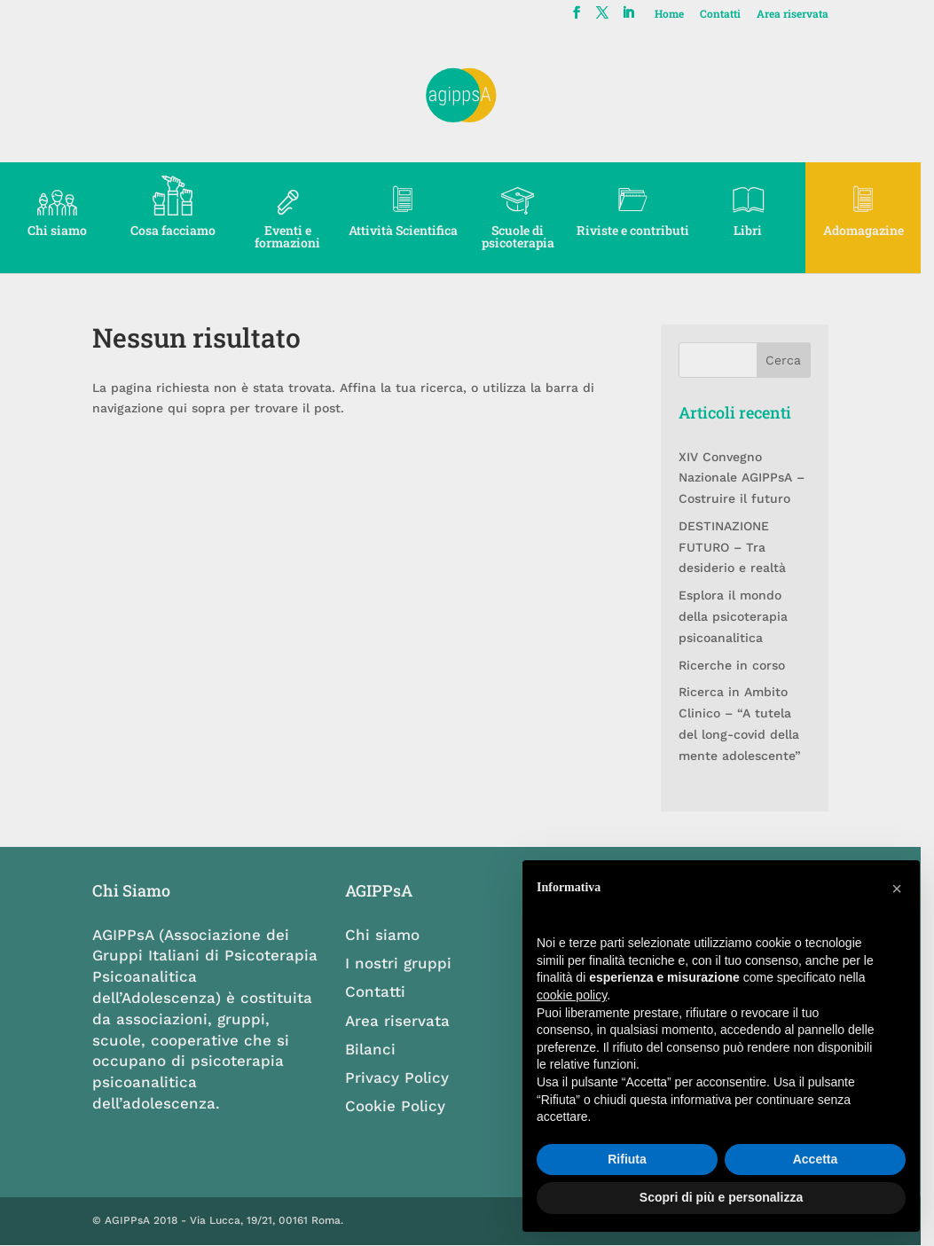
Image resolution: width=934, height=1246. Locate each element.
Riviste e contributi (641, 230)
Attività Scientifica (408, 230)
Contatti (732, 14)
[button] (897, 888)
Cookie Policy (400, 1106)
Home (681, 14)
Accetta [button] (815, 1159)
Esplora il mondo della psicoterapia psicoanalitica (742, 616)
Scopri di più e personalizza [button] (721, 1197)
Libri (759, 230)
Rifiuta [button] (627, 1159)
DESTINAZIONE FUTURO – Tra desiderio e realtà (742, 547)
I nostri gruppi (403, 963)
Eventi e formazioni (291, 230)
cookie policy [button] (572, 995)
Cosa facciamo (174, 230)
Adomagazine (876, 230)
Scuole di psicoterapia (525, 236)
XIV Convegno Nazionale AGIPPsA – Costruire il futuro (751, 478)
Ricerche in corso (741, 665)
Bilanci (375, 1049)
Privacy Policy (402, 1077)
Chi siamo (58, 230)
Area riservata (805, 14)
